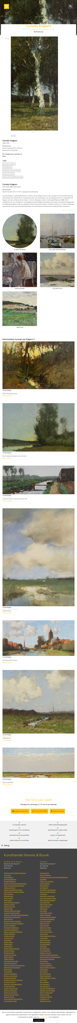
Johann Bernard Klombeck (12, 875)
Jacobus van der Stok (11, 946)
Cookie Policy (8, 1008)
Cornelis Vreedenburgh (47, 946)
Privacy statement (9, 1006)
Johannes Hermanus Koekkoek (13, 881)
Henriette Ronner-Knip (11, 919)
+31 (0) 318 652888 (39, 769)
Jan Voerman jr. (45, 942)
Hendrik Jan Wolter (46, 955)
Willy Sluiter (44, 928)
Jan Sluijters (44, 930)
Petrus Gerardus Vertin (11, 953)
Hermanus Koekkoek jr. (11, 888)
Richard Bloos (44, 844)
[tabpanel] (34, 83)
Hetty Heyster (44, 884)
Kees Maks (43, 904)
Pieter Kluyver (8, 877)
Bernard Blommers (10, 839)
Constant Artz (44, 831)
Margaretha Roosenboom (12, 925)
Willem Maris (8, 902)
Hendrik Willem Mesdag (11, 907)
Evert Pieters (44, 919)
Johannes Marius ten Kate (12, 869)
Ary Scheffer (8, 930)
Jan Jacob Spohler (9, 940)
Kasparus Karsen (9, 863)
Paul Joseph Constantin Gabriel (14, 850)
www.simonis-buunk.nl (11, 988)
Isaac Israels (44, 892)
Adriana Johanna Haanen (48, 875)
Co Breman (43, 852)
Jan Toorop (43, 938)
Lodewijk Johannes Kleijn (12, 871)
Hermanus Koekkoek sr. (11, 886)
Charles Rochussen (10, 913)
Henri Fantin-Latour (46, 863)
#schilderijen (7, 125)
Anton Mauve (8, 904)
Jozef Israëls (8, 858)
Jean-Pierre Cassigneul (47, 854)
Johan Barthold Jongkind (11, 860)
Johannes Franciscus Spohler (13, 938)
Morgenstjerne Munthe (47, 917)
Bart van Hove (8, 852)
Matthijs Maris (8, 900)
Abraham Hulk (8, 854)
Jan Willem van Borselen (48, 848)
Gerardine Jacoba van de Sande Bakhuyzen (54, 835)
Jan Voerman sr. (45, 944)
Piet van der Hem (45, 888)
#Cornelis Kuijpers (9, 122)
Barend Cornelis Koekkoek (12, 879)
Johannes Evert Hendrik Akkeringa (15, 831)
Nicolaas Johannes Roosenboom (14, 923)
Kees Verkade (44, 940)
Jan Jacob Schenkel (10, 936)
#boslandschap (8, 135)
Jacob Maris (7, 898)
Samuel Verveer (9, 955)
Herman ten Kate (9, 865)
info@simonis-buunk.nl (11, 990)
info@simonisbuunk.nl (20, 769)
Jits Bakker (43, 837)
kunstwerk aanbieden (11, 997)
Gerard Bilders (8, 835)
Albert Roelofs (8, 915)
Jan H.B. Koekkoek (9, 884)
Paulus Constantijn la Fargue (13, 848)
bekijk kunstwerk (7, 353)
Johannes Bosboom (10, 837)
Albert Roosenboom (10, 921)
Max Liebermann (45, 900)
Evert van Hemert (45, 879)
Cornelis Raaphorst (46, 923)
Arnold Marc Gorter (46, 871)
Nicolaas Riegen (9, 911)
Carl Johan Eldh (45, 860)
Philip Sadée (8, 928)
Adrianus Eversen (9, 846)
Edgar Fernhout (45, 865)
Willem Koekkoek (9, 892)
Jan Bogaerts (44, 846)
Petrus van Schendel (10, 934)
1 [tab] (33, 90)
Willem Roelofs (9, 917)
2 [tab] (36, 90)
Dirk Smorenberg (45, 932)
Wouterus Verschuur (10, 951)
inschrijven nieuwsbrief (12, 995)
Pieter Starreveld (45, 934)
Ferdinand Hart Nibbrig (47, 877)
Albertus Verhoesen (10, 949)
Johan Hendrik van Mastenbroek (50, 915)
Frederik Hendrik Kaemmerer (49, 913)
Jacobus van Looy (45, 911)
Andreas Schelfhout (10, 932)
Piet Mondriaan (45, 907)
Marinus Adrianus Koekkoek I (13, 890)
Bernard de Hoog (45, 886)
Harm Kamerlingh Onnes (48, 894)
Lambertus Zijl (44, 957)
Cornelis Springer (9, 944)
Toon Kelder (44, 896)
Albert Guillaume (45, 873)
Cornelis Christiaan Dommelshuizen (15, 842)
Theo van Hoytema (46, 890)
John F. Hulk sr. (8, 856)
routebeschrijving (57, 769)
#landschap (18, 135)
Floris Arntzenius (45, 833)
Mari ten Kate (8, 867)
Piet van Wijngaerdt (46, 951)
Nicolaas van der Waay (47, 949)
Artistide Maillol (45, 902)
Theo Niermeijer (45, 909)
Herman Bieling (45, 842)
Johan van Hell (44, 881)
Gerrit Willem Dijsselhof (47, 858)
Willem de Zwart (45, 959)
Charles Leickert (9, 894)
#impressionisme (8, 132)
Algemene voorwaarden (11, 1004)
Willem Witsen (45, 953)
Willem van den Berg (46, 839)
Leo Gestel (43, 869)
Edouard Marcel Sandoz (47, 925)
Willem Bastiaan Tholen (48, 936)
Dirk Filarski (43, 867)
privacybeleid (44, 1017)
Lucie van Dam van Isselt (48, 856)
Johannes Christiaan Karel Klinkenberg (16, 873)
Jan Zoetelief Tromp (10, 959)
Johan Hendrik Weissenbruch (13, 957)
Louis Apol (7, 833)
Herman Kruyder (45, 898)
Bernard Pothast (9, 909)
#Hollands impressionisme (11, 128)
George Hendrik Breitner (48, 850)
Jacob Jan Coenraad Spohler (13, 942)
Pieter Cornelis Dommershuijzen (14, 844)
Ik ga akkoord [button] (38, 1020)
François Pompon (45, 921)
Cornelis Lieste (8, 896)
